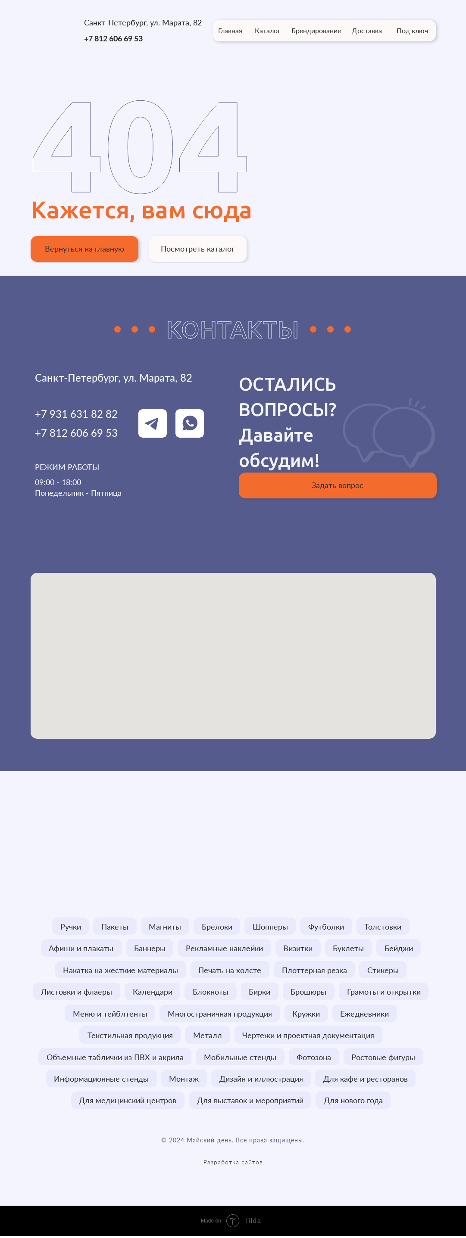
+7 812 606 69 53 (113, 38)
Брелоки (217, 926)
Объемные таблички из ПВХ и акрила (114, 1058)
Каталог (268, 30)
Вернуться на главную (84, 248)
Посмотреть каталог (198, 248)
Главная (230, 30)
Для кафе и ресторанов (366, 1080)
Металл (207, 1036)
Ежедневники (365, 1014)
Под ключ (412, 30)
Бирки (260, 992)
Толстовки (384, 926)
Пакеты (114, 926)
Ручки (69, 926)
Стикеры (383, 970)
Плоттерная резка (314, 970)
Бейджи (399, 948)
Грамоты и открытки (385, 992)
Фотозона (314, 1058)
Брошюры (309, 992)
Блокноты (210, 992)
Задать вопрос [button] (337, 485)
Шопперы (270, 926)
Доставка (367, 30)
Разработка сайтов (233, 1164)
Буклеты (349, 948)
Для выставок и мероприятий (250, 1102)
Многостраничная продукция (220, 1014)
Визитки (298, 948)
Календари (152, 992)
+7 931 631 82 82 (76, 413)
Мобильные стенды (240, 1058)
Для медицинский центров (127, 1102)
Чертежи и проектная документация (309, 1036)
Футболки (327, 926)
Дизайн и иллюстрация (261, 1080)
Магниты (165, 926)
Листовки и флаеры (76, 992)
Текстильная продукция (129, 1036)
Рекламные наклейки (224, 948)
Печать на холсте (229, 970)
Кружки (306, 1014)
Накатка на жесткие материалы (120, 970)
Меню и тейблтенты (109, 1014)
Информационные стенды (100, 1080)
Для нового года (353, 1102)
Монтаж (184, 1080)
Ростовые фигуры (384, 1058)
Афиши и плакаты (80, 948)
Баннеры (149, 948)
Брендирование (316, 30)
